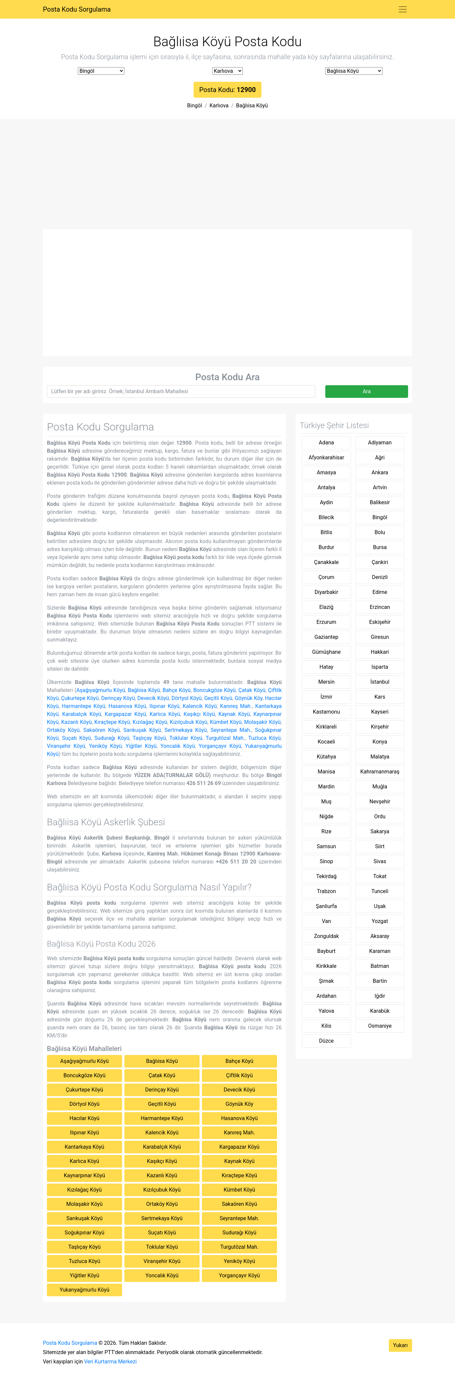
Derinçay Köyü (118, 698)
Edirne (380, 592)
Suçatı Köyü (76, 738)
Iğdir (380, 996)
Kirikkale (326, 966)
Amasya (326, 472)
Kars (380, 697)
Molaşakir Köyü (262, 722)
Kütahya (326, 756)
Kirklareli (326, 727)
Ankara (380, 472)
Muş (326, 801)
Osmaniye (380, 1026)
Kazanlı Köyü (76, 722)
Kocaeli (326, 742)
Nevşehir (380, 801)
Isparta (380, 667)
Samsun (326, 846)
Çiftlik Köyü (239, 1075)
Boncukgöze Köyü (214, 690)
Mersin (326, 682)
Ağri (380, 457)
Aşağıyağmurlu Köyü (100, 690)
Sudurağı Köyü (111, 738)
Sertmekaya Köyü (186, 730)
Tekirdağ (326, 876)
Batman (380, 966)
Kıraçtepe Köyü (112, 722)
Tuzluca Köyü (264, 738)
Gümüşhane (326, 652)
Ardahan (326, 996)
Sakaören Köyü (101, 730)
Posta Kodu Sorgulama (77, 9)
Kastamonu (326, 712)
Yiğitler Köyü (141, 746)
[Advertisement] (227, 179)
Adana (326, 442)
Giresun (380, 637)
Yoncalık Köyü (177, 746)
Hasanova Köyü (127, 706)
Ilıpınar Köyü (164, 706)
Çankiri (380, 562)
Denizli (379, 577)
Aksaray (380, 936)
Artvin (380, 487)
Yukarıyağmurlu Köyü (84, 1290)
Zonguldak (326, 936)
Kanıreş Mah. (236, 706)
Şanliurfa (326, 906)
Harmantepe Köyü (83, 706)
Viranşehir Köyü (66, 746)
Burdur (326, 547)
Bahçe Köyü (177, 690)
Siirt (379, 846)
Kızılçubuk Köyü (189, 722)
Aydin (326, 502)
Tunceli (379, 891)
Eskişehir (379, 622)
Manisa (326, 771)
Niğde (326, 816)
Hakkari (380, 652)
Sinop (326, 861)
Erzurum (327, 622)
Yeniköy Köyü (105, 746)
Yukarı (400, 1345)
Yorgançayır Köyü (220, 746)
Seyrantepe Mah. (231, 730)
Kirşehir (380, 727)
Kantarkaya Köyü (84, 1147)
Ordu (379, 816)
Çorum (326, 577)
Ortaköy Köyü (63, 730)
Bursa (379, 547)
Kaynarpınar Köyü (84, 1175)
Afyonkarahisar (326, 457)
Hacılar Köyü (84, 1118)
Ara (367, 391)
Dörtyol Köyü (187, 698)
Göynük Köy (248, 698)
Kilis (326, 1026)
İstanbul (379, 682)
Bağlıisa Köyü (252, 105)
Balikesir (380, 502)
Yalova (326, 1011)
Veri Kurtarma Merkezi (110, 1361)
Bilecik (326, 517)
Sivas (380, 861)
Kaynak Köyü (234, 714)
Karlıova (219, 105)
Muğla (380, 786)
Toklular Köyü (185, 738)
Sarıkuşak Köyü (142, 730)
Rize (326, 831)
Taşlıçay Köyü (149, 738)
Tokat (379, 876)
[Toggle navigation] (402, 9)
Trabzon (326, 891)
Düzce (326, 1041)
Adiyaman (379, 442)
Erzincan (380, 607)
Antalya (326, 487)
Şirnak (326, 981)
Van (326, 921)
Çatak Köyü (251, 690)
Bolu (380, 532)
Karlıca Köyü (165, 714)
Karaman (379, 951)
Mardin (326, 786)
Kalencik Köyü (200, 706)
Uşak (379, 906)
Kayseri (379, 712)
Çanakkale (326, 562)
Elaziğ (326, 607)
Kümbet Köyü (225, 722)
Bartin (380, 981)
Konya (380, 742)
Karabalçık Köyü (81, 714)
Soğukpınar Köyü (84, 1232)
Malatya (380, 756)
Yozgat (380, 921)
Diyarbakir (326, 592)
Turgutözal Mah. (225, 738)
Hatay (327, 667)
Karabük (379, 1011)
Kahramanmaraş (379, 771)
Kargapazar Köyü (125, 714)
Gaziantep (327, 637)
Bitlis (326, 532)
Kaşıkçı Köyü (199, 714)
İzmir (327, 697)
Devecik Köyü (153, 698)
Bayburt (326, 951)
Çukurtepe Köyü (80, 698)
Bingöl (194, 105)
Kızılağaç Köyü (150, 722)
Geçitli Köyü (218, 698)
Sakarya (380, 831)
